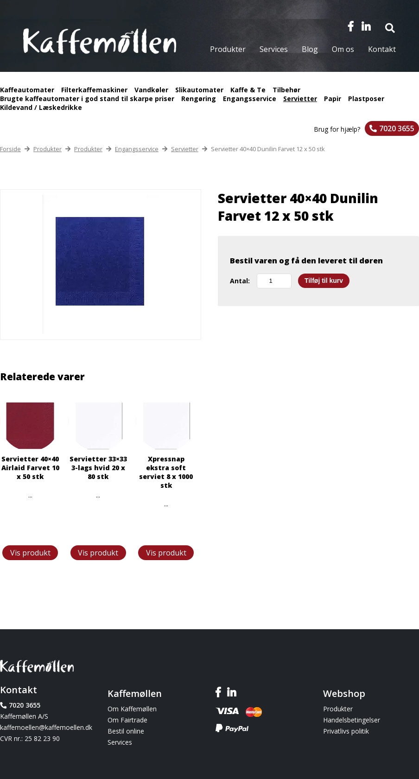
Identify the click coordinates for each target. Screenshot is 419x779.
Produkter (228, 49)
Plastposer (366, 98)
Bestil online (126, 731)
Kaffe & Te (248, 89)
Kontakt (382, 49)
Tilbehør (286, 89)
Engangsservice (249, 98)
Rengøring (198, 98)
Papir (332, 98)
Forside (10, 149)
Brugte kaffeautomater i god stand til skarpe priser (87, 98)
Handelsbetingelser (351, 719)
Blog (310, 49)
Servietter (300, 98)
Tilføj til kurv (324, 280)
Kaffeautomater (27, 89)
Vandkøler (151, 89)
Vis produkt (30, 553)
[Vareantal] (274, 281)
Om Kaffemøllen (132, 708)
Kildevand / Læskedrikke (41, 107)
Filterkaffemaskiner (94, 89)
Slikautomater (199, 89)
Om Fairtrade (127, 719)
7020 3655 (396, 128)
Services (274, 49)
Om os (343, 49)
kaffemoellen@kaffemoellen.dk (46, 727)
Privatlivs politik (346, 731)
